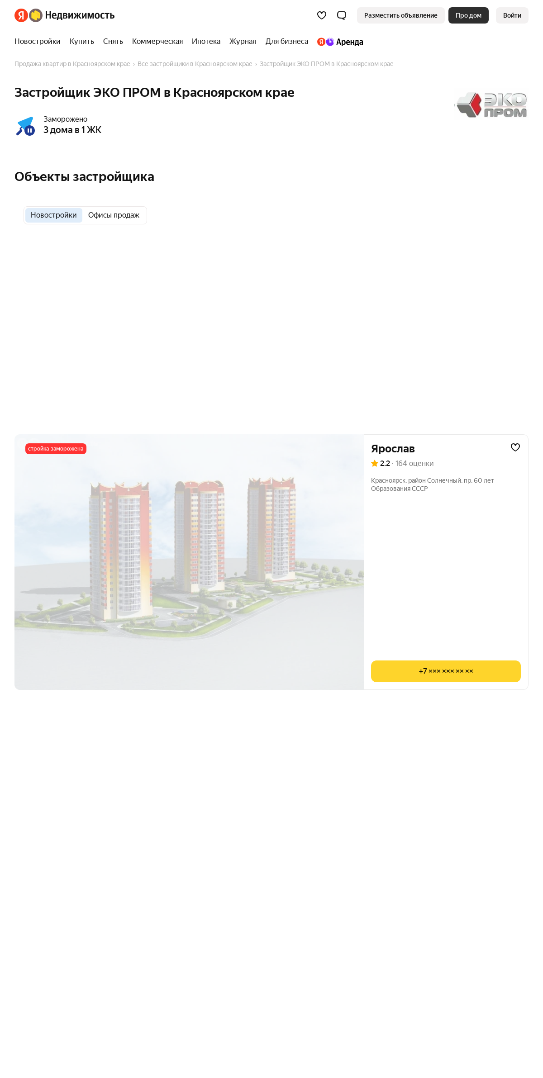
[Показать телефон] (446, 671)
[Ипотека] (206, 41)
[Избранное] (322, 15)
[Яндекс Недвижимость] (71, 15)
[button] (341, 15)
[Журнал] (243, 41)
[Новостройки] (39, 41)
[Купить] (82, 41)
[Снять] (113, 41)
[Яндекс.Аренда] (338, 41)
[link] (512, 15)
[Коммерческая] (157, 41)
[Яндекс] (21, 15)
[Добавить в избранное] (515, 447)
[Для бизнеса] (287, 41)
